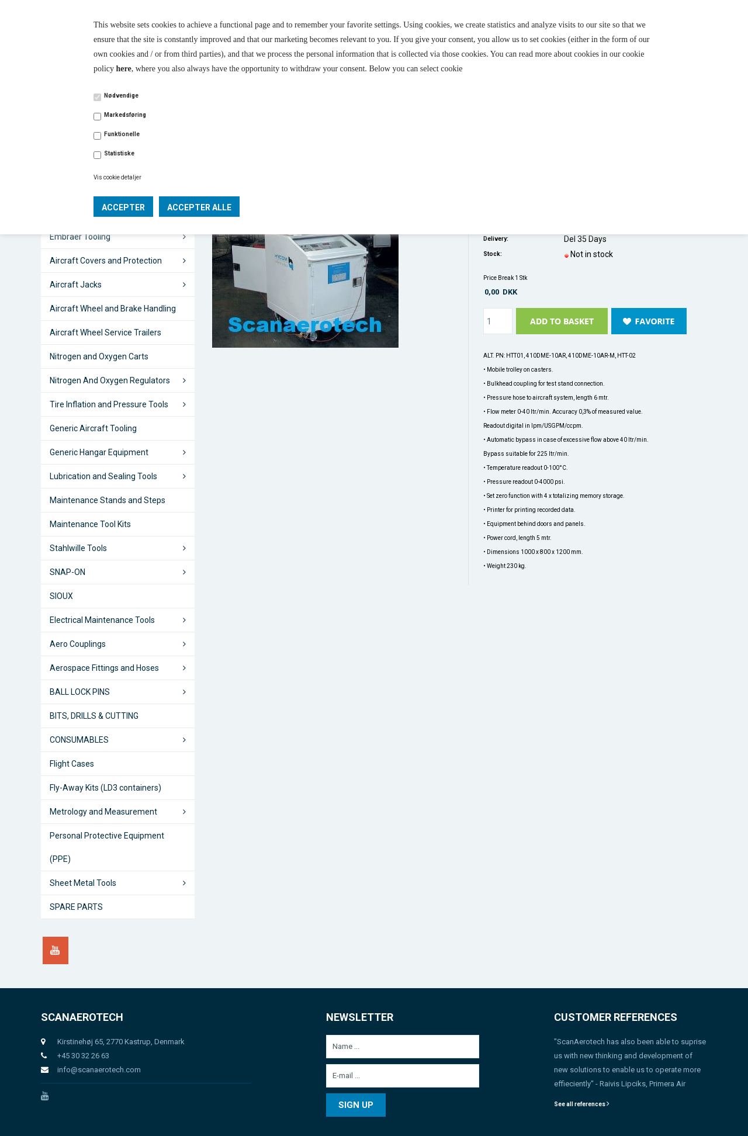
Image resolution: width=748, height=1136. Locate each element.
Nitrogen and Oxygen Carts (99, 356)
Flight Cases (72, 763)
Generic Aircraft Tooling (93, 428)
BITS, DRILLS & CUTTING (94, 716)
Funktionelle (122, 134)
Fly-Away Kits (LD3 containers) (105, 787)
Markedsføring (125, 115)
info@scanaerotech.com (99, 1069)
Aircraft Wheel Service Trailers (105, 332)
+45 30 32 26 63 (83, 1055)
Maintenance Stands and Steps (107, 500)
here (123, 68)
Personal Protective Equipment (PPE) (107, 847)
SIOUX (61, 596)
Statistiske (119, 153)
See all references (582, 1104)
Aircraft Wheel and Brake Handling (113, 308)
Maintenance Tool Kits (90, 524)
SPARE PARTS (76, 907)
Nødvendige (121, 95)
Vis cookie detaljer (117, 177)
